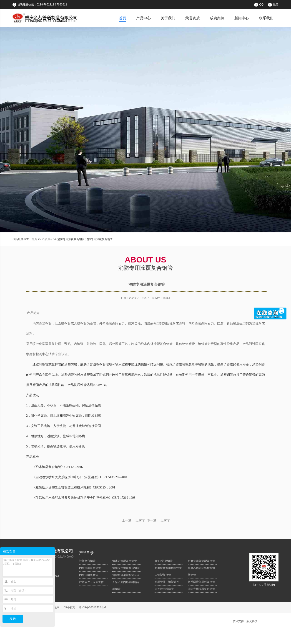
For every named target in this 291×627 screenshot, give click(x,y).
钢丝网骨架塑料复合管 (126, 575)
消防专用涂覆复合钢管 (126, 568)
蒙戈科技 (251, 621)
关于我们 (168, 18)
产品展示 (47, 239)
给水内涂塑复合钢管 (124, 561)
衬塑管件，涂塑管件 (91, 582)
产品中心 (143, 18)
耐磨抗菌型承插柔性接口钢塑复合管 (168, 571)
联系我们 (266, 18)
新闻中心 (241, 18)
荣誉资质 (192, 18)
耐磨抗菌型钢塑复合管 (201, 561)
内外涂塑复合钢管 (90, 568)
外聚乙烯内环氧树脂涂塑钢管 (126, 586)
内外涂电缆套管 (88, 575)
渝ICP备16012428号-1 (92, 607)
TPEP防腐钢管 (164, 561)
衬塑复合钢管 (87, 561)
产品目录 (86, 553)
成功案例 (217, 18)
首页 (122, 18)
